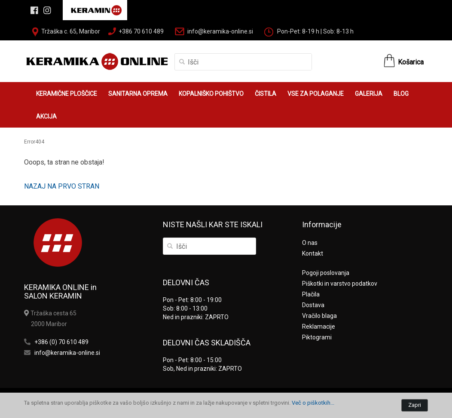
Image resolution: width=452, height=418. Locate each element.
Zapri (414, 405)
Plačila (311, 294)
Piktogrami (317, 337)
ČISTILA (265, 93)
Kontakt (312, 253)
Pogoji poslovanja (325, 272)
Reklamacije (318, 326)
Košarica (411, 62)
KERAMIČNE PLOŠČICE (66, 93)
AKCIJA (46, 116)
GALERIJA (368, 93)
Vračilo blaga (319, 315)
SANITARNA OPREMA (138, 93)
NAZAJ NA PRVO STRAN (61, 186)
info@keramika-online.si (220, 31)
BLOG (401, 93)
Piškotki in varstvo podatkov (339, 283)
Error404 (34, 142)
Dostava (313, 305)
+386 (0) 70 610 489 (61, 342)
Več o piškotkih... (313, 403)
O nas (310, 242)
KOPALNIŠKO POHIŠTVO (211, 93)
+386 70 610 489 (141, 31)
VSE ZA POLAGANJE (315, 93)
